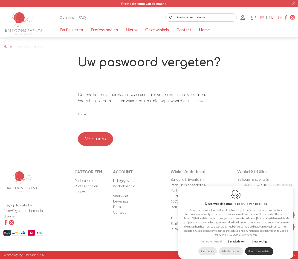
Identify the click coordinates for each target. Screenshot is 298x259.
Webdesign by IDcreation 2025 (24, 255)
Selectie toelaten (230, 248)
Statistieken (237, 238)
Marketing (260, 238)
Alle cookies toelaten (259, 248)
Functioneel (214, 238)
